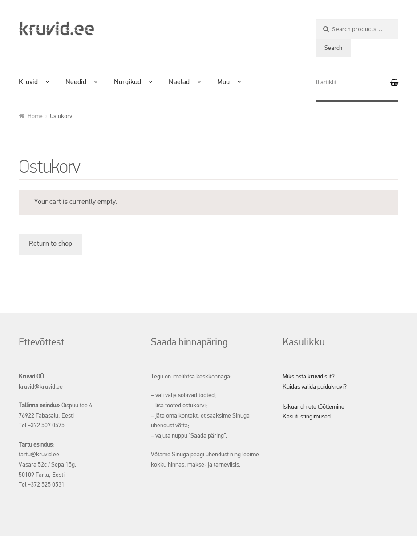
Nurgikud (127, 82)
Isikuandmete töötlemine (313, 407)
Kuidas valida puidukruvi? (315, 387)
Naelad (179, 82)
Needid (75, 82)
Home (35, 116)
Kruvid (28, 82)
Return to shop (50, 244)
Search (333, 48)
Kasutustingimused (307, 417)
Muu (223, 82)
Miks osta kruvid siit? (309, 377)
